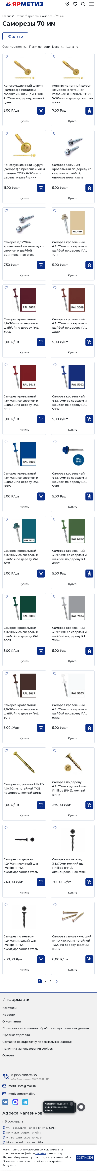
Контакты (9, 1008)
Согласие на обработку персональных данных (37, 1042)
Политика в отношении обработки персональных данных (45, 1028)
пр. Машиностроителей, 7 (23, 1132)
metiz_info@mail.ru (22, 1086)
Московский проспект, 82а (24, 1142)
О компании (11, 1021)
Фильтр (15, 36)
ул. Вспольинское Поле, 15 (23, 1137)
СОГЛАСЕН (85, 1157)
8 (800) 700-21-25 (24, 1075)
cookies (40, 1153)
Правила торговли (16, 1035)
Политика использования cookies (27, 1048)
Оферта (8, 1055)
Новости (8, 1014)
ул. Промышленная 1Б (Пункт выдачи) (31, 1127)
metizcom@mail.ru (21, 1094)
